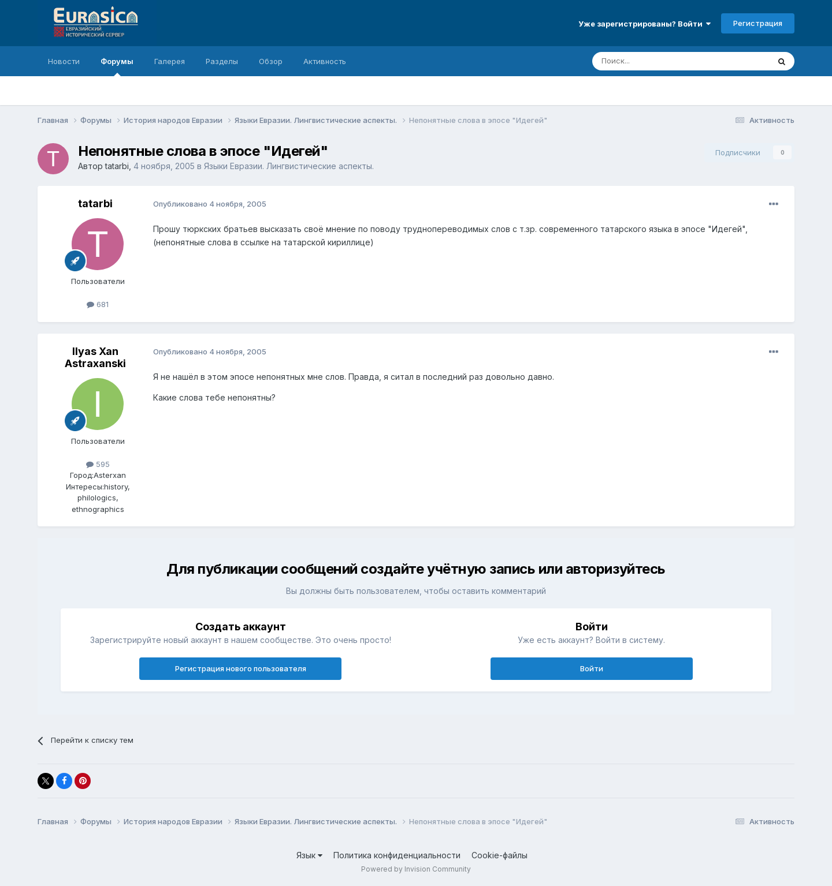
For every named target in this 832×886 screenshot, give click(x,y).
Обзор (271, 61)
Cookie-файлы (499, 855)
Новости (64, 61)
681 (98, 304)
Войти (591, 668)
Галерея (169, 61)
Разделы (222, 61)
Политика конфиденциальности (396, 855)
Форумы (117, 66)
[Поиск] (654, 61)
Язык (309, 855)
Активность (324, 61)
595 (98, 464)
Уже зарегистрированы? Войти (644, 23)
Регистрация (757, 23)
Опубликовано (209, 203)
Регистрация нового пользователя (240, 668)
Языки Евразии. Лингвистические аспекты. (289, 166)
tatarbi (117, 166)
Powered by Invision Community (416, 869)
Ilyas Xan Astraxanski (95, 357)
